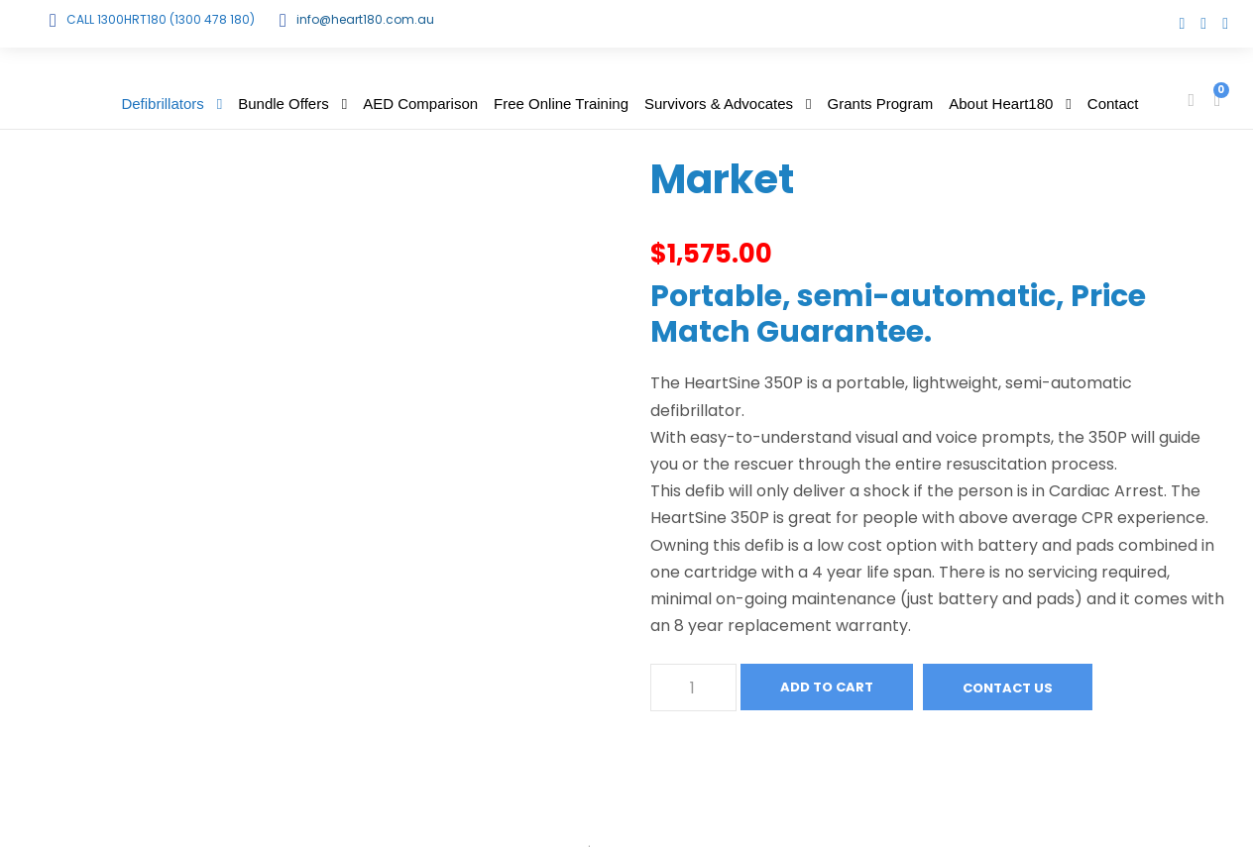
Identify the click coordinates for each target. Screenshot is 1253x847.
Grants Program (881, 103)
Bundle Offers (283, 103)
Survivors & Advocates (718, 103)
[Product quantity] (693, 687)
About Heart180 (1001, 103)
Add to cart (826, 687)
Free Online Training (561, 103)
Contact (1113, 103)
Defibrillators (162, 103)
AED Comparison (420, 103)
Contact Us (1008, 688)
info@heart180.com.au (365, 19)
